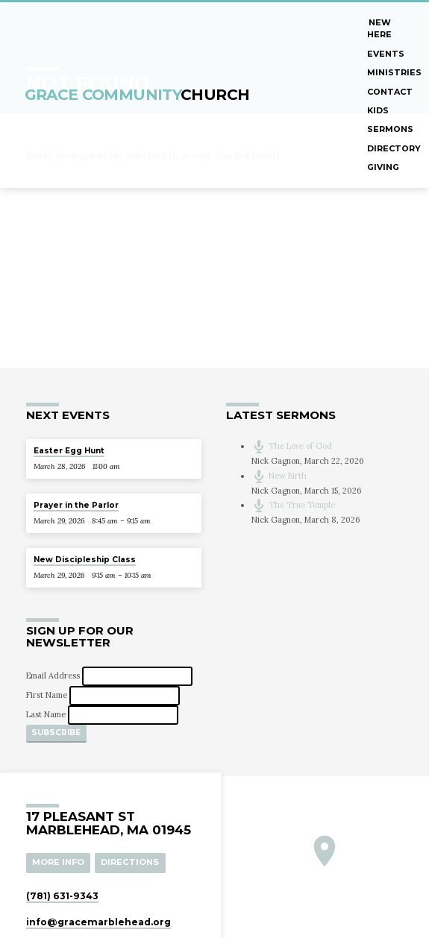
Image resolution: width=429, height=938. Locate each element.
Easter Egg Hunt (69, 451)
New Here (379, 28)
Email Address (54, 676)
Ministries (394, 72)
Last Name (47, 714)
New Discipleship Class (85, 559)
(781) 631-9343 (62, 895)
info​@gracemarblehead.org (98, 921)
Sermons (390, 129)
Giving (383, 167)
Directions (130, 862)
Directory (394, 148)
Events (385, 53)
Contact (390, 91)
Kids (378, 110)
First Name (47, 695)
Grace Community (137, 94)
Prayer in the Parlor (76, 505)
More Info (58, 862)
